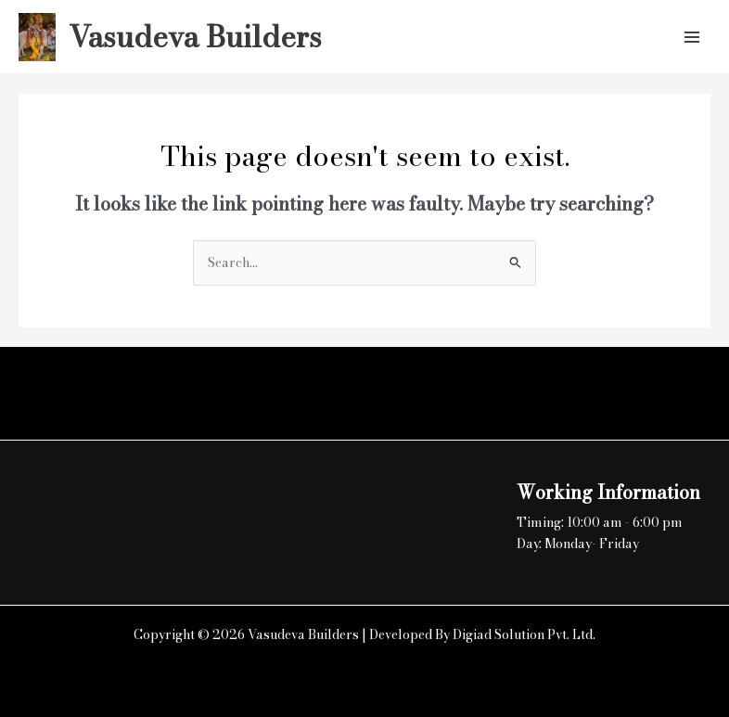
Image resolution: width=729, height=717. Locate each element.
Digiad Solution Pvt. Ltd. (524, 634)
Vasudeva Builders (195, 36)
